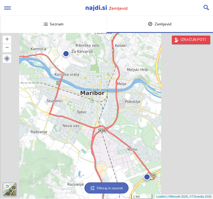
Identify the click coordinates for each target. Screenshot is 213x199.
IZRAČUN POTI (193, 39)
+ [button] (7, 40)
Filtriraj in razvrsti (106, 188)
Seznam (53, 24)
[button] (7, 58)
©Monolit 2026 (178, 196)
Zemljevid (159, 24)
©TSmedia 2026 (200, 196)
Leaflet (161, 196)
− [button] (7, 48)
